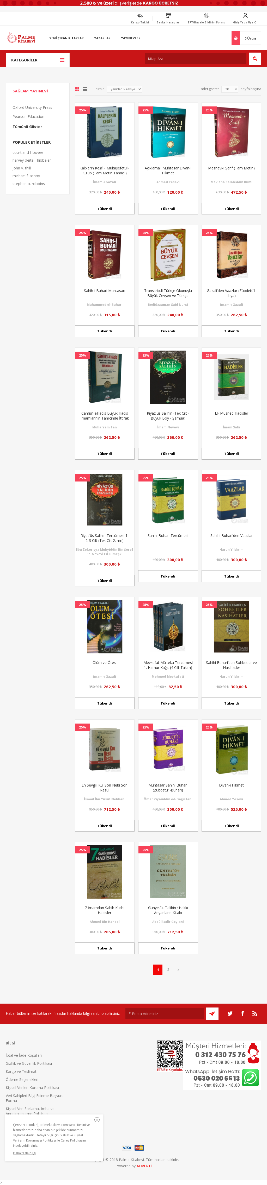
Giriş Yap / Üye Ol (245, 22)
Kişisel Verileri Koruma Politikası (32, 1087)
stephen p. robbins (29, 183)
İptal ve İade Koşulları (24, 1055)
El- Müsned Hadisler (231, 413)
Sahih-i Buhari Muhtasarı (104, 290)
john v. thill (22, 168)
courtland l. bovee (28, 152)
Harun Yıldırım (232, 549)
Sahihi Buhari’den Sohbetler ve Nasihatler (231, 665)
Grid (77, 89)
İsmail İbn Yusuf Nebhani (104, 799)
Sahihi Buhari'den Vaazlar (231, 535)
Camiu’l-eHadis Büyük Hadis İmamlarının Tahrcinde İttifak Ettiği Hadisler (105, 418)
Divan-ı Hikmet (231, 785)
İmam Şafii (231, 427)
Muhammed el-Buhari (105, 304)
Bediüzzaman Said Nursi (168, 304)
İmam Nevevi (168, 427)
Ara (255, 59)
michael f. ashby (26, 175)
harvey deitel (23, 160)
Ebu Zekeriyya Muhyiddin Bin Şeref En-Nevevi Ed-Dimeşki (104, 551)
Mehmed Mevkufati (168, 676)
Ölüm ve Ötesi (105, 662)
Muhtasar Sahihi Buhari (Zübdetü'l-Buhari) (167, 788)
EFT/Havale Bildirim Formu (206, 22)
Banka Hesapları (168, 22)
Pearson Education (28, 116)
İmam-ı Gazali (104, 182)
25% (82, 110)
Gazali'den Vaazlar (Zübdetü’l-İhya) (231, 293)
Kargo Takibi (140, 22)
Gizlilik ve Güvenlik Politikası (29, 1063)
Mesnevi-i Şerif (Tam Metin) (231, 168)
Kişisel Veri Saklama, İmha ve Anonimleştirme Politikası (30, 1111)
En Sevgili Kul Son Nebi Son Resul (105, 788)
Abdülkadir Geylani (168, 922)
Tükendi (104, 208)
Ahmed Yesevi (168, 182)
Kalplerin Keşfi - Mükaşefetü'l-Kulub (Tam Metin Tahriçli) (105, 170)
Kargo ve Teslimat (21, 1071)
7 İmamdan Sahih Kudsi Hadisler (104, 910)
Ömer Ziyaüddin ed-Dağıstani (168, 799)
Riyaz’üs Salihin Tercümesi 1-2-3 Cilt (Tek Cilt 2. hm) (105, 538)
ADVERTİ (144, 1165)
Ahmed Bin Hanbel (105, 922)
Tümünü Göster (27, 126)
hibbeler (44, 160)
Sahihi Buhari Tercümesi (168, 535)
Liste (85, 89)
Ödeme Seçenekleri (22, 1079)
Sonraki (178, 970)
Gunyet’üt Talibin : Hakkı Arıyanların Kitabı (168, 910)
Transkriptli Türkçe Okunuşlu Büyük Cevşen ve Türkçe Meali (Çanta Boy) (168, 295)
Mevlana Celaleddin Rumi (231, 182)
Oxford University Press (32, 107)
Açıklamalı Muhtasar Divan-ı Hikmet (168, 170)
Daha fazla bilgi (24, 1153)
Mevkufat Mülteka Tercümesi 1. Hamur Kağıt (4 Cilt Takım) (168, 665)
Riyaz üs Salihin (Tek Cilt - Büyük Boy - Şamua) (168, 416)
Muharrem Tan (104, 427)
